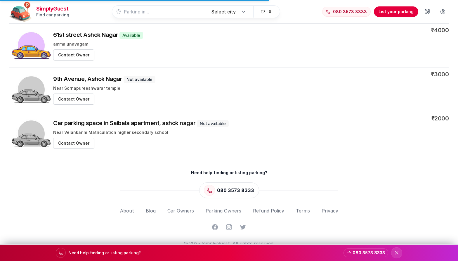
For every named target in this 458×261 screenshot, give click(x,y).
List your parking (396, 11)
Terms (303, 211)
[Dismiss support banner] (396, 253)
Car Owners (180, 211)
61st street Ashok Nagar (98, 34)
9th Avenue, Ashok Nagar (104, 78)
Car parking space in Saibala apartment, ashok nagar (141, 123)
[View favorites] (266, 12)
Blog (151, 211)
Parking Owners (223, 211)
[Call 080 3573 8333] (346, 11)
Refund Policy (268, 211)
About (127, 211)
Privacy (330, 211)
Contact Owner (73, 54)
